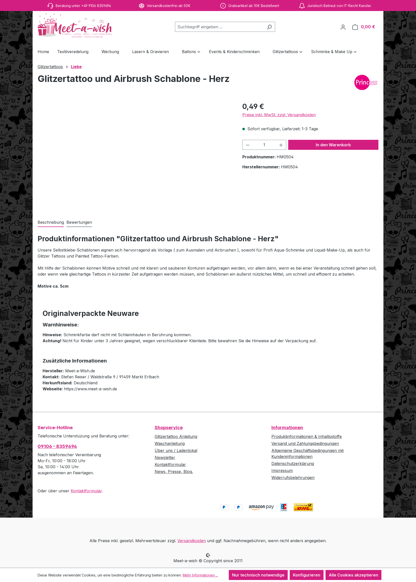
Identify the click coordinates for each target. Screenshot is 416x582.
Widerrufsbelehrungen (293, 477)
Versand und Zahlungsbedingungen (305, 443)
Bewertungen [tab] (79, 222)
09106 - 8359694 (57, 446)
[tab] (51, 222)
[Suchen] (269, 27)
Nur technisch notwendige (258, 574)
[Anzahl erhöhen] (281, 145)
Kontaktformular (86, 490)
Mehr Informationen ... (200, 575)
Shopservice (169, 427)
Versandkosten (191, 540)
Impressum (282, 470)
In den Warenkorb (333, 144)
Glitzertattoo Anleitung (176, 436)
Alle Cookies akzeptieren (353, 574)
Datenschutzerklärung (292, 463)
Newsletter (165, 457)
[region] (135, 155)
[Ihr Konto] (343, 27)
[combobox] (219, 27)
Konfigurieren (306, 574)
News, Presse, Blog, (174, 471)
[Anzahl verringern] (247, 145)
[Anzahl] (264, 145)
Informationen (287, 427)
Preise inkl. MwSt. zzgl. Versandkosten (279, 114)
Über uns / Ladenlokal (176, 450)
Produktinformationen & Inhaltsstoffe (306, 436)
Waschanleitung (170, 443)
